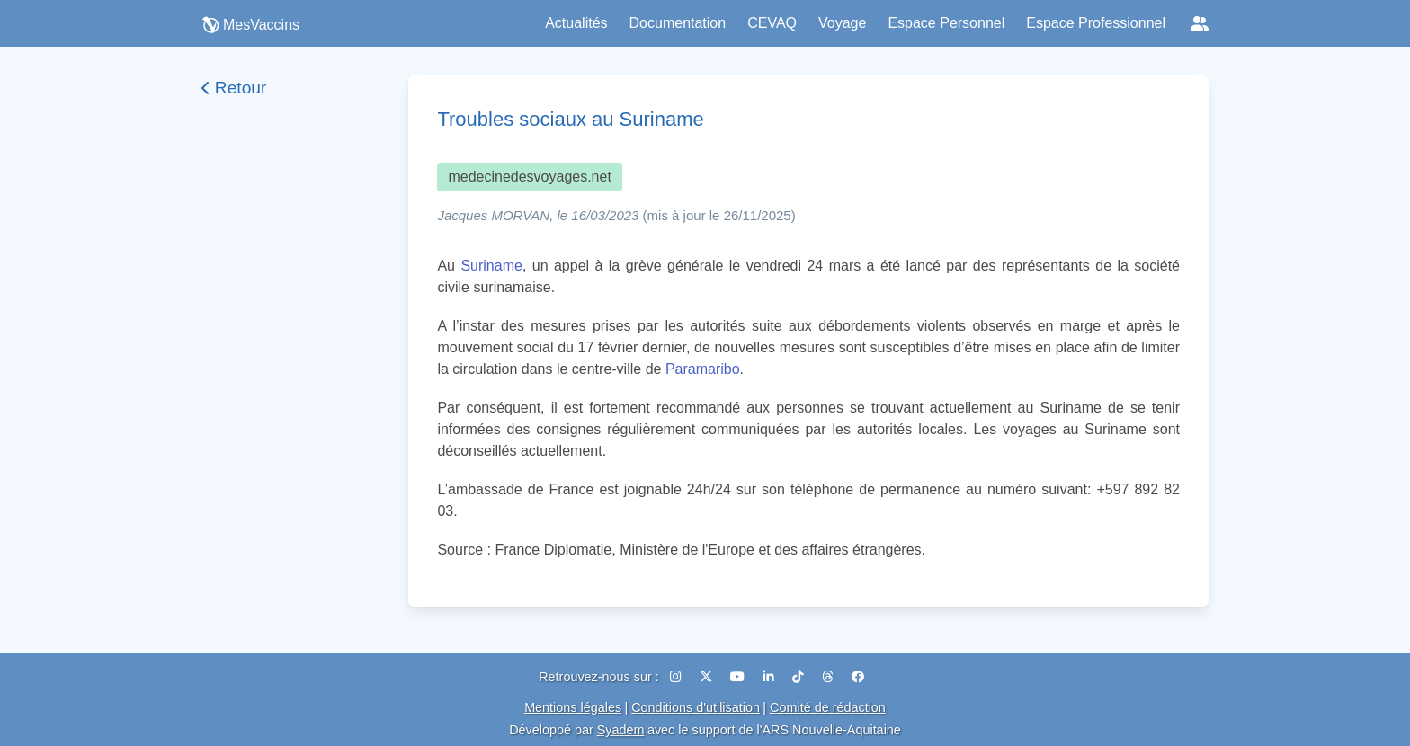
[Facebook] (857, 677)
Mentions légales (572, 707)
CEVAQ (772, 23)
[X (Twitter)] (707, 677)
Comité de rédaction (828, 707)
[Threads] (829, 677)
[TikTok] (800, 677)
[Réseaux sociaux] (1200, 23)
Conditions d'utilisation (695, 707)
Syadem (621, 730)
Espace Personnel (946, 23)
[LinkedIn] (770, 677)
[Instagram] (677, 677)
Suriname (491, 265)
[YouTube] (739, 677)
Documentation (678, 23)
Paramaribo (702, 369)
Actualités (576, 23)
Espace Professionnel (1095, 23)
